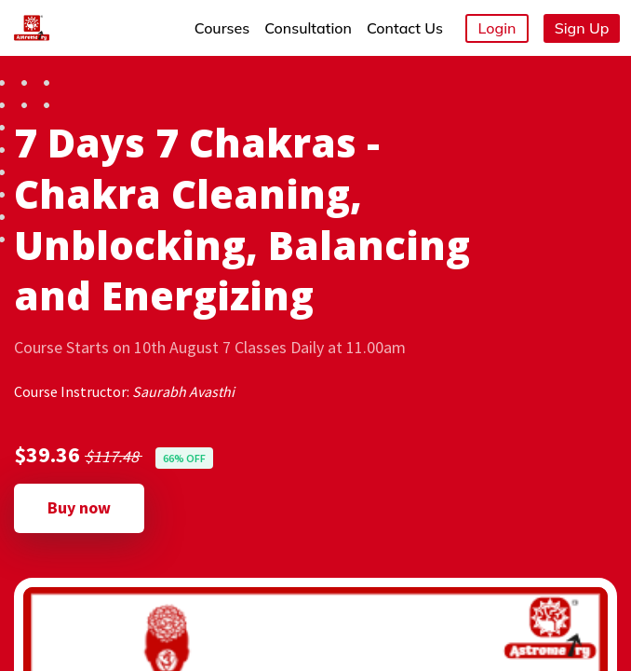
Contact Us (405, 28)
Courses (222, 28)
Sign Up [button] (582, 28)
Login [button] (497, 28)
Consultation (308, 28)
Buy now (79, 507)
